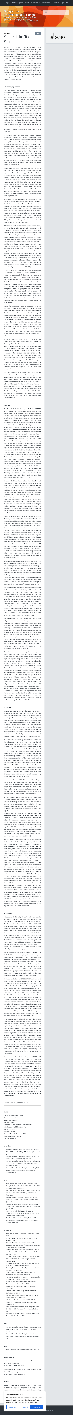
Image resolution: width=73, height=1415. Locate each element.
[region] (25, 1401)
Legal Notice (65, 3)
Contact (56, 3)
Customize (12, 1407)
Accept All (37, 1407)
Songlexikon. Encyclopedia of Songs (19, 13)
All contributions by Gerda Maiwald (14, 1365)
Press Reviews (47, 3)
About (27, 3)
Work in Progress (17, 3)
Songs (7, 3)
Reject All (25, 1407)
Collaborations (35, 3)
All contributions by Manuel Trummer (14, 1374)
